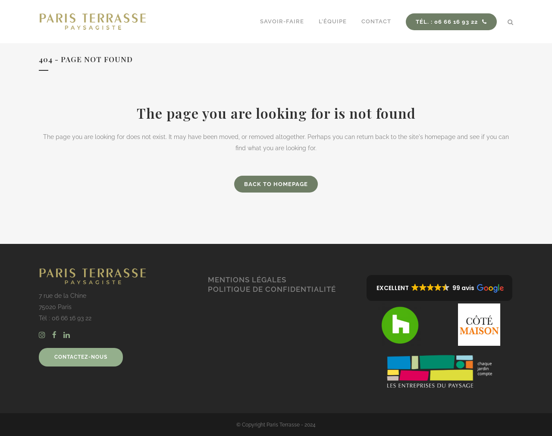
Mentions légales (247, 279)
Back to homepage (276, 184)
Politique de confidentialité (272, 289)
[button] (439, 288)
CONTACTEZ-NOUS (80, 357)
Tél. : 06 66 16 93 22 (451, 22)
